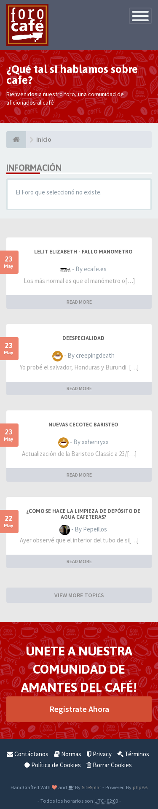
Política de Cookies (52, 765)
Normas (67, 754)
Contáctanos (27, 754)
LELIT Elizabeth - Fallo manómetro (83, 252)
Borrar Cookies (109, 765)
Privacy (99, 754)
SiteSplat (90, 787)
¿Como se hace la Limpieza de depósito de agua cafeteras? (83, 514)
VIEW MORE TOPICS (79, 595)
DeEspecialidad (83, 338)
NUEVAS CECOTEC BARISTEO (83, 425)
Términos (133, 754)
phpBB (140, 787)
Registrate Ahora (79, 709)
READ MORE (79, 302)
